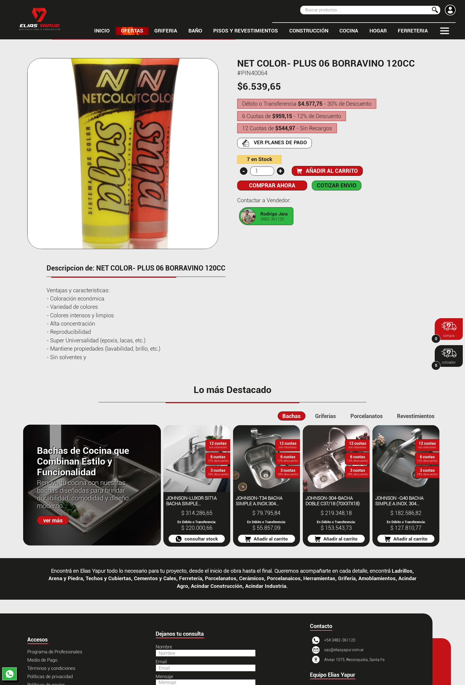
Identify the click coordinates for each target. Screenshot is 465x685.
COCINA (348, 31)
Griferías (325, 416)
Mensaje (164, 676)
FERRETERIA (413, 31)
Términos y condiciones (51, 668)
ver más (53, 520)
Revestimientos (415, 416)
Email (161, 661)
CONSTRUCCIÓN (308, 31)
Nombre (164, 646)
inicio (102, 31)
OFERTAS (132, 31)
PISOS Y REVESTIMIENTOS (245, 31)
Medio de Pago (42, 660)
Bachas (291, 416)
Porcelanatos (366, 416)
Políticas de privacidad (50, 676)
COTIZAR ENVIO (336, 185)
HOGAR (378, 31)
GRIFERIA (165, 31)
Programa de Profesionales (54, 651)
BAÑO (195, 31)
